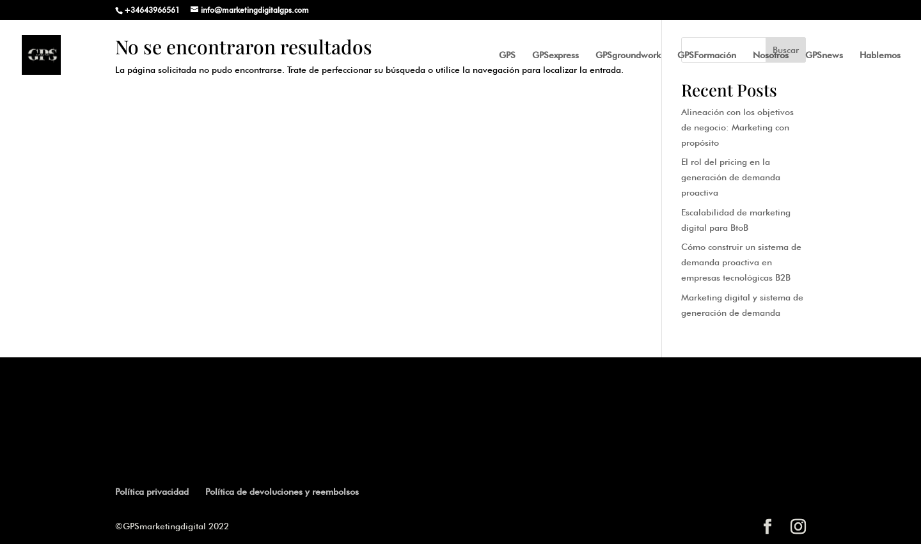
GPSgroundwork (628, 55)
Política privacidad (152, 491)
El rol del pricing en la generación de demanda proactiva (730, 177)
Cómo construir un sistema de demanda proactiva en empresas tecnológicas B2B (741, 262)
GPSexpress (555, 55)
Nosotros (771, 55)
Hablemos (880, 55)
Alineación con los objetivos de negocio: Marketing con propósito (737, 127)
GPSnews (824, 55)
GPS (507, 55)
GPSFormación (706, 55)
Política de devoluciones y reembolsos (282, 491)
